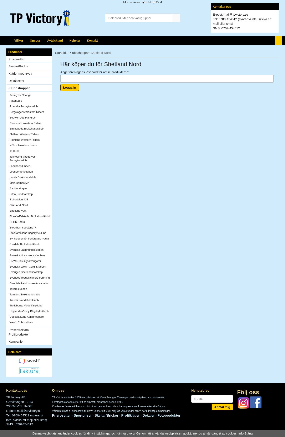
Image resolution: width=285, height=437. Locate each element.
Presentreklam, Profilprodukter (19, 332)
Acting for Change (20, 95)
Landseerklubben (20, 166)
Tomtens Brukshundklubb (25, 294)
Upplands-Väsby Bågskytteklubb (29, 311)
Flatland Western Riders (24, 134)
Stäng (248, 433)
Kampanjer (16, 341)
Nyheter (75, 40)
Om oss (35, 40)
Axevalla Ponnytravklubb (24, 106)
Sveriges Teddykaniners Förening (30, 277)
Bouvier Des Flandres (23, 117)
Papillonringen (18, 188)
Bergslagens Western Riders (27, 112)
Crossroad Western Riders (25, 123)
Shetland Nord (19, 205)
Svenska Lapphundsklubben (27, 249)
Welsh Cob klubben (21, 322)
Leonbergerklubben (21, 171)
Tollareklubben (18, 288)
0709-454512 (228, 19)
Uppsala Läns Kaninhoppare (27, 316)
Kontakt (92, 40)
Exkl (159, 2)
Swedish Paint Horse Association (29, 283)
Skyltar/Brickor (30, 66)
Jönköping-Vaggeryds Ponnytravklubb (23, 158)
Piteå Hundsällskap (21, 194)
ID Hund (15, 151)
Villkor (18, 40)
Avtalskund (55, 40)
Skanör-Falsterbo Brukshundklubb (30, 216)
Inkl (148, 2)
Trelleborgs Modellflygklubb (26, 305)
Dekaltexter (16, 81)
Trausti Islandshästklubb (24, 300)
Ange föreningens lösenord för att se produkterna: (94, 72)
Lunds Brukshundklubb (23, 177)
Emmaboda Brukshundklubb (27, 128)
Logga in (69, 87)
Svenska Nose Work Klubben (27, 255)
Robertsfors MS (19, 199)
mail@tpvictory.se (236, 14)
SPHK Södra (17, 221)
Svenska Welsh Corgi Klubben (28, 266)
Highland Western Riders (25, 139)
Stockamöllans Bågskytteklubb (28, 233)
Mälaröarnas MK (19, 182)
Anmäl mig (222, 407)
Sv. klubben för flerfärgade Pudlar (30, 238)
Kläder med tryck (20, 73)
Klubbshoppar (30, 88)
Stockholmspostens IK (23, 227)
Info (241, 433)
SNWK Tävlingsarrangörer (25, 261)
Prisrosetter (30, 59)
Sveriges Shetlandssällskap (26, 272)
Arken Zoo (16, 100)
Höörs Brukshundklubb (23, 145)
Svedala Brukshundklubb (25, 244)
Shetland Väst (18, 210)
